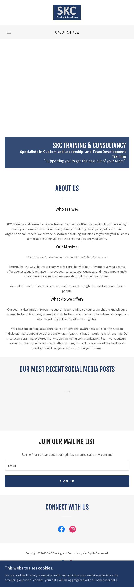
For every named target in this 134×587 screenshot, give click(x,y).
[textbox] (67, 465)
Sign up (67, 481)
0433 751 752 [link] (67, 32)
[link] (67, 12)
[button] (9, 32)
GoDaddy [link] (64, 577)
